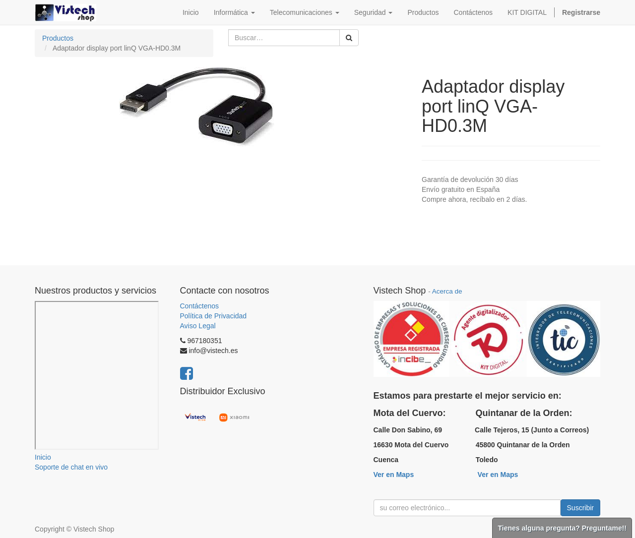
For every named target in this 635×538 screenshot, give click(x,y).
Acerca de (447, 291)
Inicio (43, 457)
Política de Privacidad (213, 316)
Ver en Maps (394, 474)
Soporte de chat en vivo (71, 467)
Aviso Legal (198, 326)
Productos (57, 38)
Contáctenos (199, 306)
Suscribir (580, 508)
